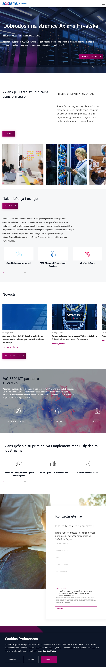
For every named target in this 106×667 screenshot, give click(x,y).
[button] (93, 66)
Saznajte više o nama (90, 56)
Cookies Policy (49, 651)
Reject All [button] (31, 659)
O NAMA (8, 134)
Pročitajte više (8, 347)
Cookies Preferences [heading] (21, 639)
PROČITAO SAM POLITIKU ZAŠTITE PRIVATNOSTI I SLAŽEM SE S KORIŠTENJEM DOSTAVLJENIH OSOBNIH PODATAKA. (76, 593)
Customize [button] (12, 659)
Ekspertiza (9, 206)
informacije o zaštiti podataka (72, 597)
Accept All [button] (49, 659)
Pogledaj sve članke (13, 356)
